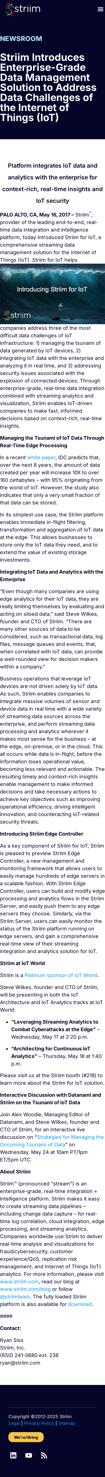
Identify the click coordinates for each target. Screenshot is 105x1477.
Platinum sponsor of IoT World (61, 975)
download (80, 1304)
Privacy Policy (39, 1423)
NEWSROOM (21, 39)
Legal (14, 1423)
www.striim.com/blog (25, 1289)
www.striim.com (19, 1281)
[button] (100, 9)
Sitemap (66, 1423)
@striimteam (15, 1297)
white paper (41, 457)
